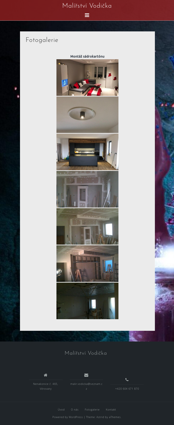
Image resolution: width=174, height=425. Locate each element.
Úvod (61, 409)
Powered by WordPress (68, 417)
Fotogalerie (92, 409)
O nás (75, 409)
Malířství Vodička (87, 6)
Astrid (100, 417)
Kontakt (111, 409)
